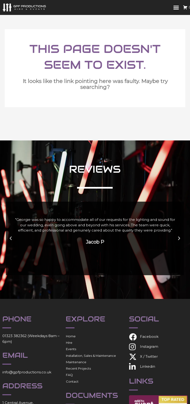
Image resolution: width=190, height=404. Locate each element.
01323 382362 (14, 336)
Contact (72, 381)
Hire (69, 342)
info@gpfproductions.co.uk (26, 372)
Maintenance (76, 362)
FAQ (69, 375)
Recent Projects (78, 368)
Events (71, 349)
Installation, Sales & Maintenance (91, 356)
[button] (176, 7)
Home (71, 336)
